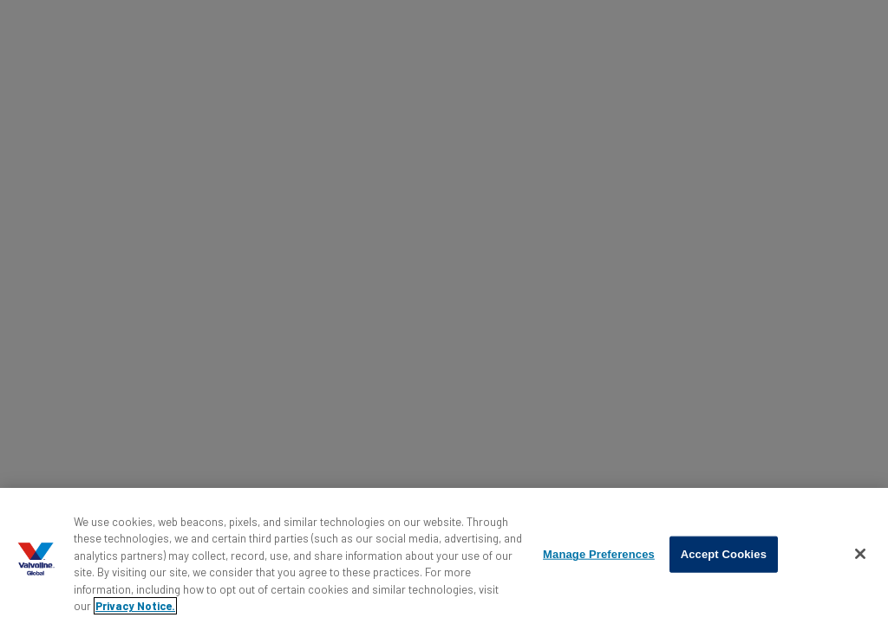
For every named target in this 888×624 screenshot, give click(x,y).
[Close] (860, 554)
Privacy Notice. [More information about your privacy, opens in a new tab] (135, 606)
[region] (444, 556)
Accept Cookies (724, 554)
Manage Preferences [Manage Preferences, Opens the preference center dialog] (599, 554)
